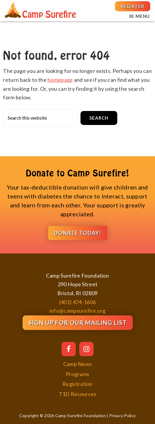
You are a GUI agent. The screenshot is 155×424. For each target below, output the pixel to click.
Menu (142, 16)
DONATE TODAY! (77, 233)
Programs (77, 374)
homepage (60, 79)
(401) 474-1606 (77, 302)
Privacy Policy (122, 415)
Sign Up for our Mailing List (78, 322)
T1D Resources (78, 394)
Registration (77, 384)
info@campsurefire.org (77, 310)
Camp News (77, 364)
